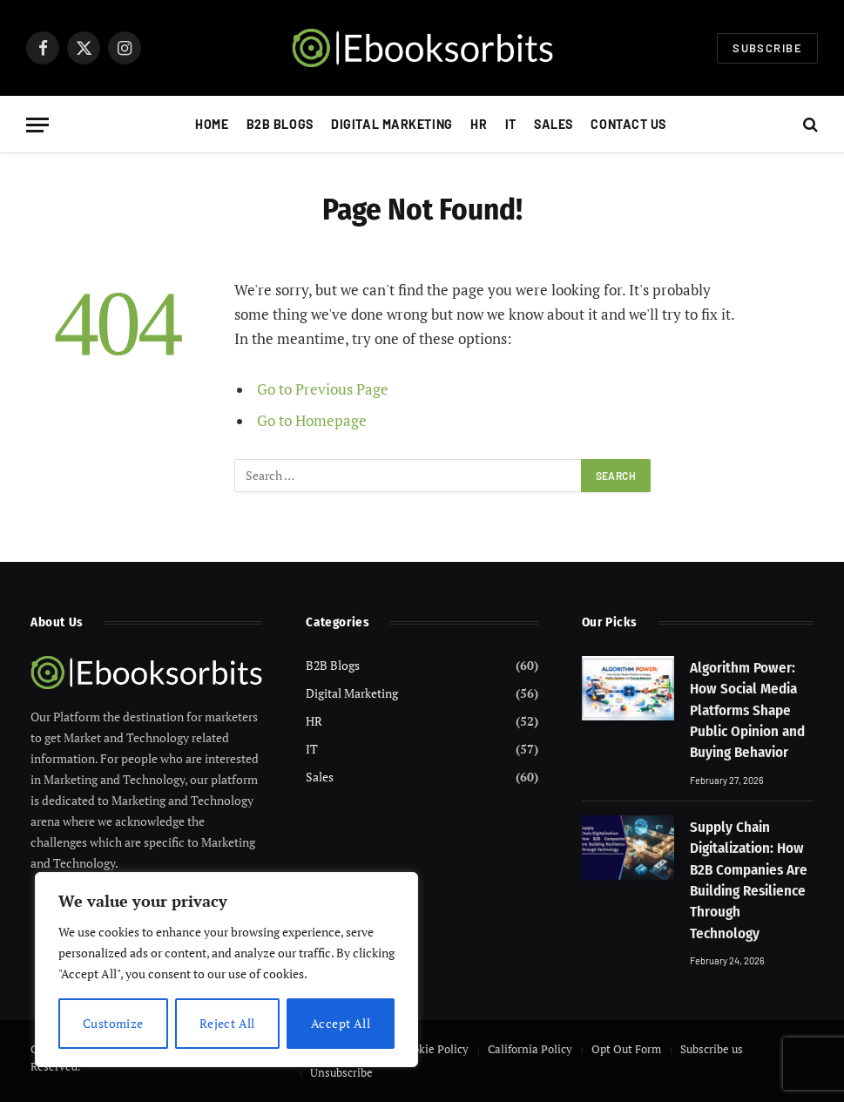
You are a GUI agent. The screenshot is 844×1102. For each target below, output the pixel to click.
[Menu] (37, 125)
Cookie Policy (434, 1049)
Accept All (340, 1023)
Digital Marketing (392, 124)
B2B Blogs (280, 124)
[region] (226, 969)
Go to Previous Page (322, 389)
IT (511, 124)
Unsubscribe (341, 1072)
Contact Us (628, 124)
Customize (113, 1023)
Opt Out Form (626, 1049)
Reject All (227, 1023)
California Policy (530, 1049)
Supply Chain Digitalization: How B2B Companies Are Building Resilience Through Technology (748, 880)
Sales (553, 124)
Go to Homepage (312, 420)
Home (211, 124)
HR (478, 124)
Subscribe (767, 48)
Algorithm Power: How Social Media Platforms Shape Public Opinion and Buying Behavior (747, 710)
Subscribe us (711, 1049)
